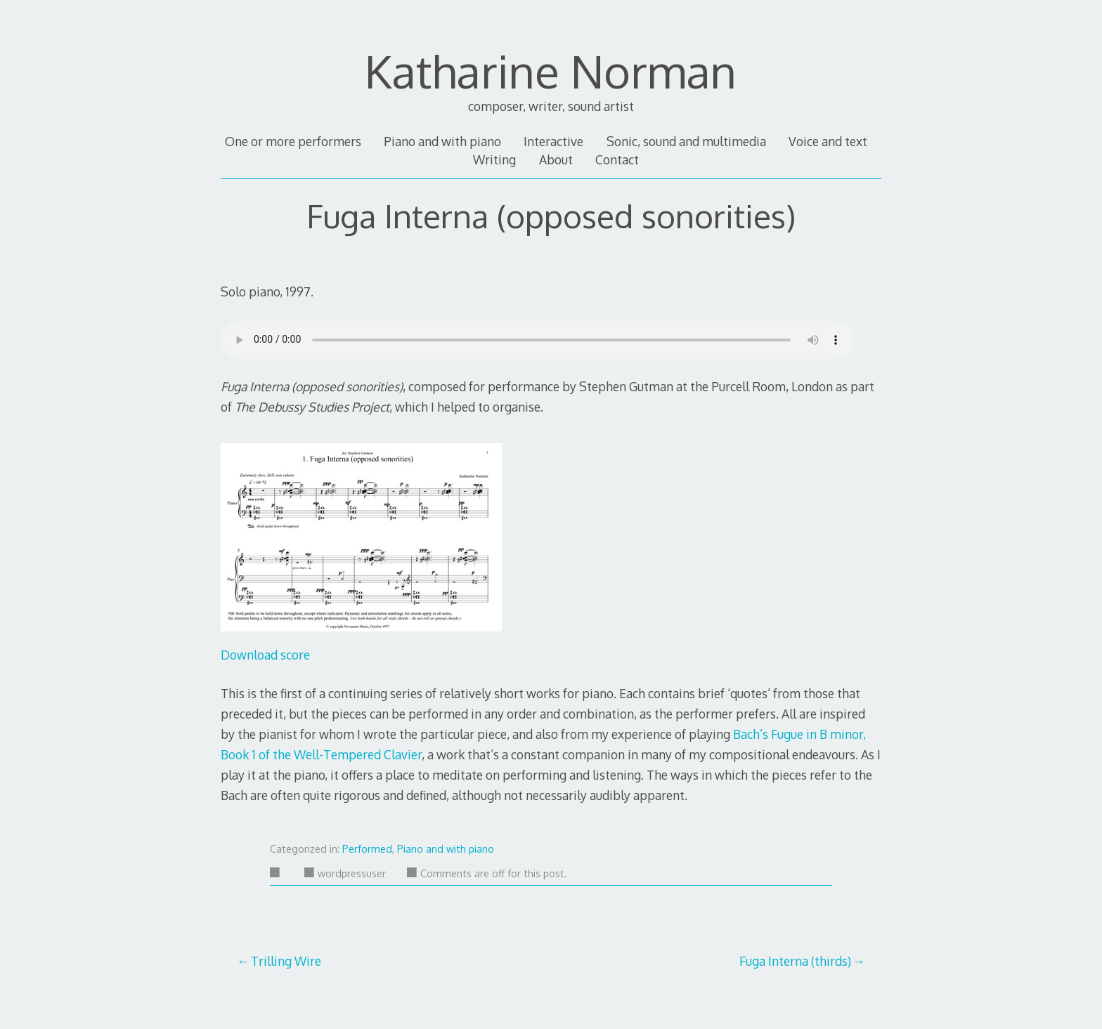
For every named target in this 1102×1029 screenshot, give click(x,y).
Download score (265, 654)
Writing (494, 159)
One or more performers (293, 141)
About (556, 159)
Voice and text (828, 141)
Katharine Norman (551, 70)
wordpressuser (345, 873)
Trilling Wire (286, 961)
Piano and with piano (442, 141)
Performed (367, 849)
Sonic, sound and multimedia (686, 141)
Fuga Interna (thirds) (795, 961)
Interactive (553, 141)
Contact (617, 159)
